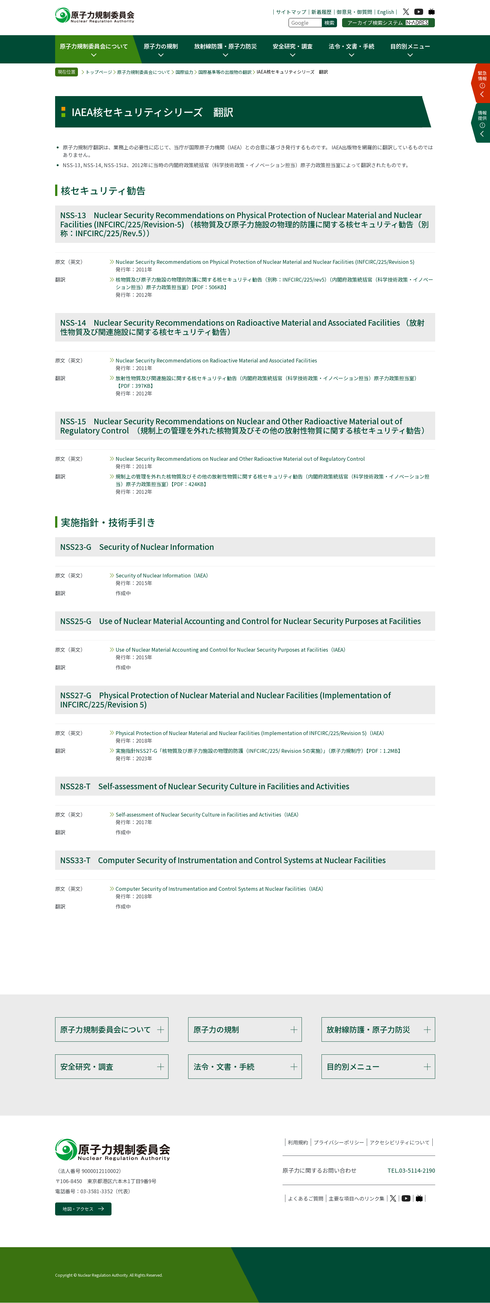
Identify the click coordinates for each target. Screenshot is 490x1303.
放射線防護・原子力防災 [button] (225, 46)
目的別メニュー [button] (410, 46)
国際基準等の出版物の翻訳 (224, 72)
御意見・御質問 (354, 12)
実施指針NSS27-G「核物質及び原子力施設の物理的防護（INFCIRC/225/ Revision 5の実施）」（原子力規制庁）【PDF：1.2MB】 (259, 750)
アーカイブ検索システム (387, 22)
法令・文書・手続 (224, 1066)
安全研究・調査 (86, 1066)
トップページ (99, 72)
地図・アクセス (78, 1209)
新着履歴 (321, 12)
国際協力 (184, 72)
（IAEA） (163, 575)
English (385, 12)
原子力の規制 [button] (161, 46)
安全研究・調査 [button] (293, 46)
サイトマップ (291, 12)
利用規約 (298, 1142)
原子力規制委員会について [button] (94, 46)
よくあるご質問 (305, 1198)
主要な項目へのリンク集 (357, 1198)
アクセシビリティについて (400, 1142)
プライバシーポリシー (339, 1142)
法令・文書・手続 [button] (351, 46)
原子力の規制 (216, 1029)
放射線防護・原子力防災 (368, 1029)
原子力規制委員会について (143, 72)
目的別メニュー (353, 1066)
